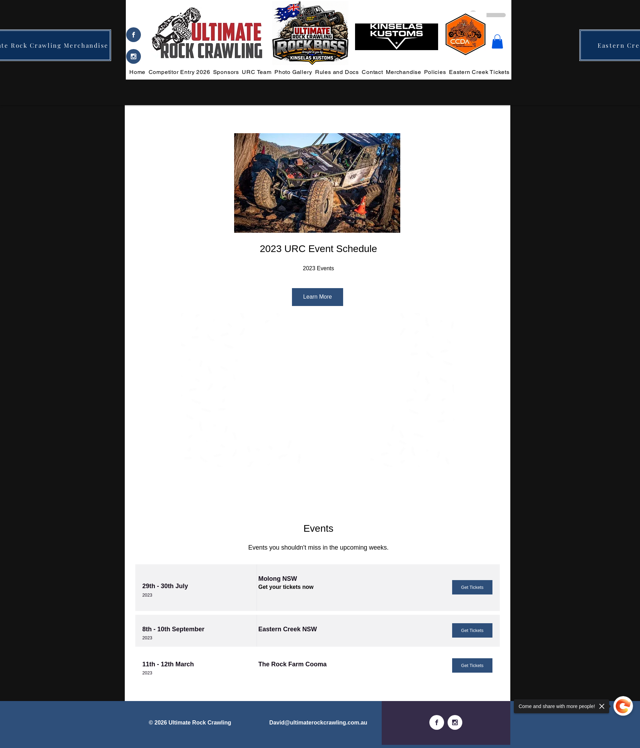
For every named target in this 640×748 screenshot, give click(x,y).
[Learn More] (317, 297)
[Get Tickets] (472, 587)
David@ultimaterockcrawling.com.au (318, 723)
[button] (497, 41)
